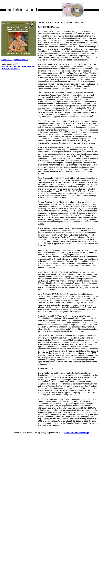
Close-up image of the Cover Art (14, 60)
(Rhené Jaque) (18, 67)
